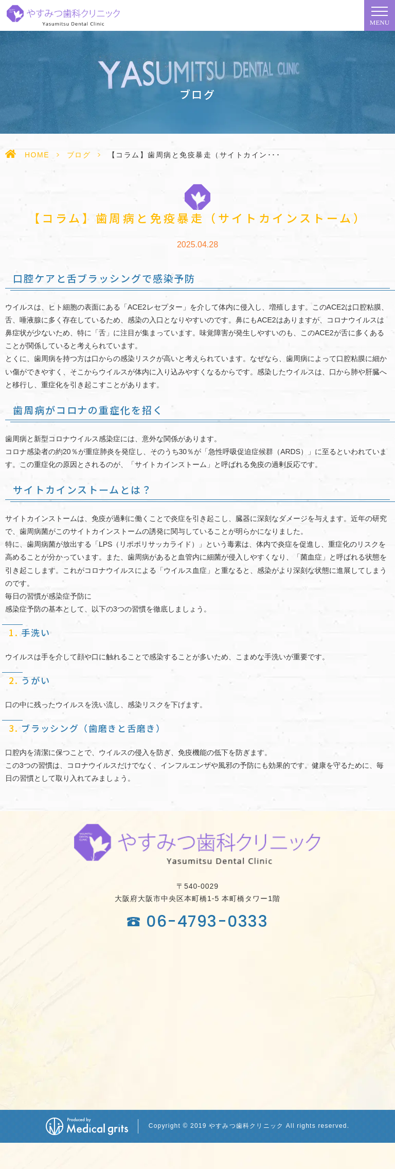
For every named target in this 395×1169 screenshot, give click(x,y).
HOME (37, 155)
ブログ (79, 155)
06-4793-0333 (207, 921)
